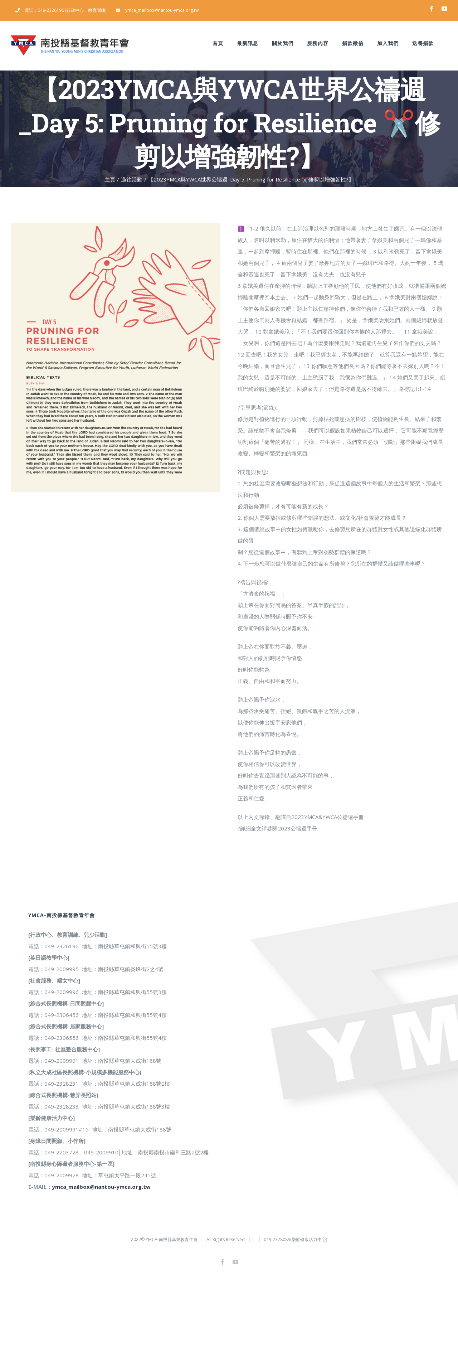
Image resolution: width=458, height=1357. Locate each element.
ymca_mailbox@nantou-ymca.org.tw (101, 1186)
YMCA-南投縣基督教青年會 (172, 1239)
